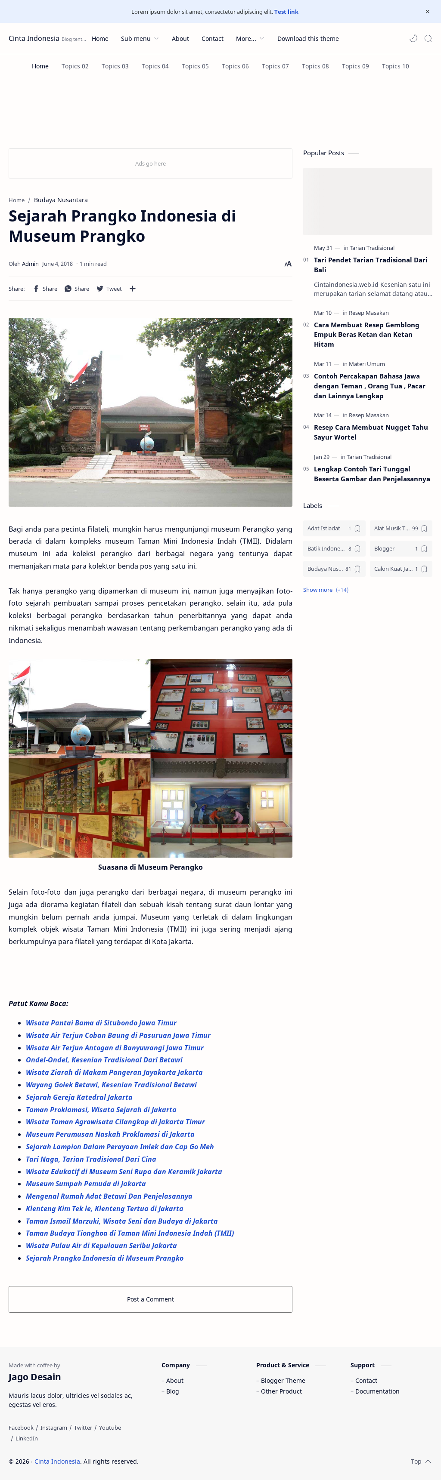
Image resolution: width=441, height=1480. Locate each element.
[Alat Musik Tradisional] (401, 528)
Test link (286, 11)
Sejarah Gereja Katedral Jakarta (80, 1097)
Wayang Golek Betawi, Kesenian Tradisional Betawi (112, 1084)
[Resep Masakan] (369, 313)
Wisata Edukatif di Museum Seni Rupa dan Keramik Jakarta (125, 1171)
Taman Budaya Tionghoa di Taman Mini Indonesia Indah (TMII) (131, 1233)
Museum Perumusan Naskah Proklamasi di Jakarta (111, 1134)
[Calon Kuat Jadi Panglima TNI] (401, 569)
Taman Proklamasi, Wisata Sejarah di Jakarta (102, 1109)
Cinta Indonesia (34, 38)
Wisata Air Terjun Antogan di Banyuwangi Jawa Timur (115, 1047)
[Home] (40, 66)
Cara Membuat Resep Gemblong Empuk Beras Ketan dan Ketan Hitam (366, 334)
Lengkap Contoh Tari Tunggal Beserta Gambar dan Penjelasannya (372, 474)
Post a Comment (150, 1299)
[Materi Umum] (367, 364)
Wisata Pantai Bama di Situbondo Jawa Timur (102, 1023)
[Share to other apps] (132, 288)
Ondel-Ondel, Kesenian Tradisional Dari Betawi (105, 1060)
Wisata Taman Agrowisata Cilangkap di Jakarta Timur (116, 1121)
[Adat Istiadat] (334, 528)
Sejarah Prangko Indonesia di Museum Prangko (104, 1258)
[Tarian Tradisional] (372, 248)
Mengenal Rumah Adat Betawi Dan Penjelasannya (109, 1196)
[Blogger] (401, 549)
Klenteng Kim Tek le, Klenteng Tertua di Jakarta (105, 1208)
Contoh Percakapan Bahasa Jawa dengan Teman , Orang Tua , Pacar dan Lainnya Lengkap (369, 386)
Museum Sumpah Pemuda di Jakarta (87, 1183)
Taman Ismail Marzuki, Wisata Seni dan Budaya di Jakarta (123, 1221)
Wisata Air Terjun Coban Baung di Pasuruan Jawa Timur (119, 1035)
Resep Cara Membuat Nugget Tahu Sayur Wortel (371, 432)
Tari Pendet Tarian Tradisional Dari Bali (371, 264)
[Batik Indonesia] (334, 549)
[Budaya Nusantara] (334, 569)
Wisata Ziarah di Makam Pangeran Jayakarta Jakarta (115, 1072)
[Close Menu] (427, 11)
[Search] (428, 38)
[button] (413, 38)
